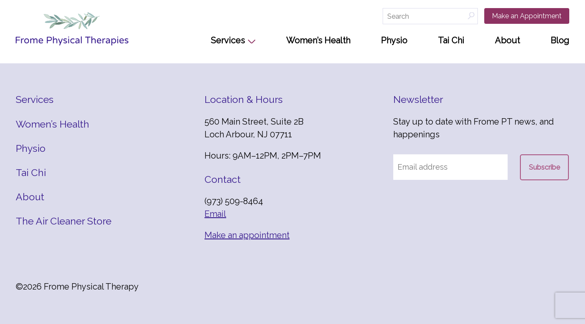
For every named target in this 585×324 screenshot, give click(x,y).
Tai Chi (451, 40)
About (507, 40)
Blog (560, 40)
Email (215, 214)
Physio (394, 40)
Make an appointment (247, 235)
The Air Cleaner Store (63, 221)
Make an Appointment (527, 16)
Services (228, 40)
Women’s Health (318, 40)
